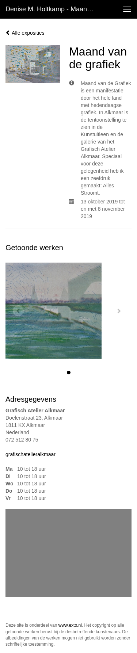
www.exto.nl (70, 625)
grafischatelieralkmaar (30, 454)
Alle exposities (25, 33)
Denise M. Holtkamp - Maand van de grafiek (52, 9)
